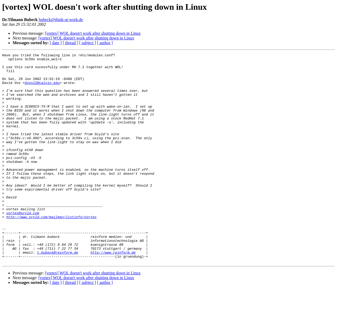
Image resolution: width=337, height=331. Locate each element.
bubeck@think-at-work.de (61, 19)
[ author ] (105, 43)
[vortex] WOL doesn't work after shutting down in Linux (93, 33)
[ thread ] (70, 43)
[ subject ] (87, 43)
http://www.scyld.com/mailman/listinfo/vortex (51, 250)
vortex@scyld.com (22, 245)
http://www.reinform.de (113, 292)
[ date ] (56, 43)
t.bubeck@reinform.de (57, 292)
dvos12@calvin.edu (42, 89)
